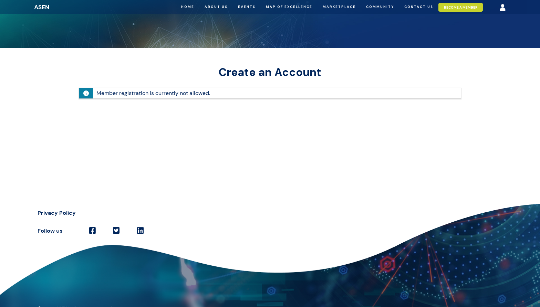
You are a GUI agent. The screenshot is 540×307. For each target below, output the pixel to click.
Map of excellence (289, 6)
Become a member (461, 7)
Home (187, 6)
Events (247, 6)
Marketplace (339, 6)
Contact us (418, 6)
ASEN (42, 7)
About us (216, 6)
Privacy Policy (57, 212)
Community (380, 6)
